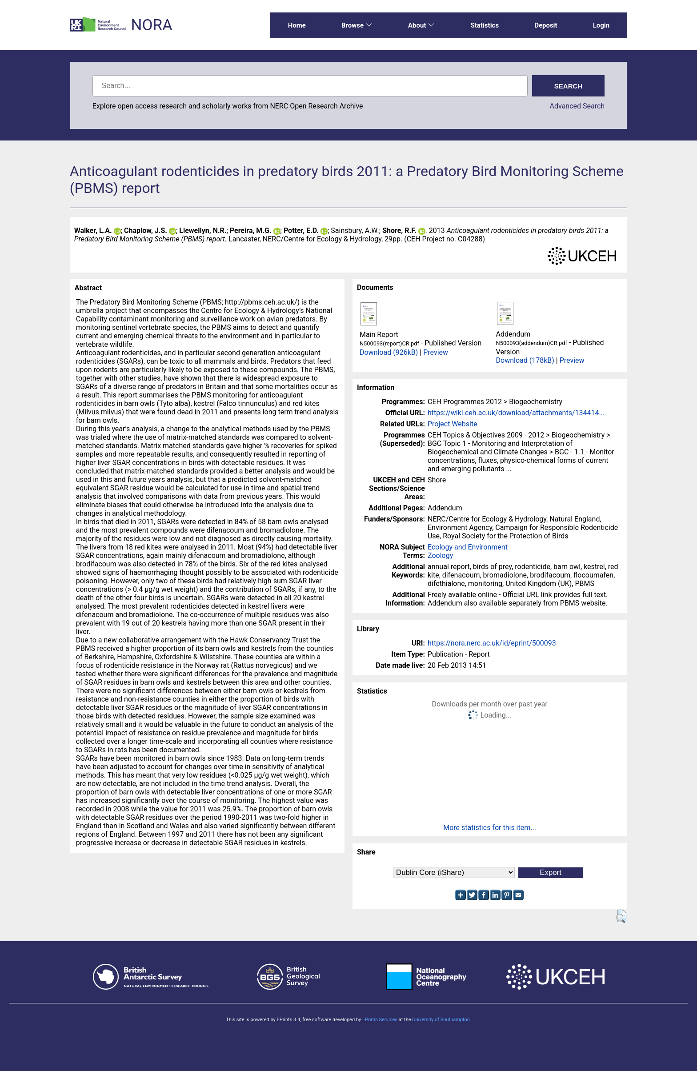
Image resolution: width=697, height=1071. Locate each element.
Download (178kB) (525, 360)
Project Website (452, 424)
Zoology (440, 555)
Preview (435, 352)
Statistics (484, 25)
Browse (357, 25)
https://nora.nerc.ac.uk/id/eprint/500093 (492, 643)
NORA (151, 25)
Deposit (545, 25)
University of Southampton (441, 1020)
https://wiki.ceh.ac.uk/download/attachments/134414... (516, 413)
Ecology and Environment (468, 547)
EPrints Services (379, 1020)
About (421, 25)
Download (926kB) (389, 352)
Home (297, 25)
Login (601, 25)
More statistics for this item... (489, 827)
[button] (621, 916)
